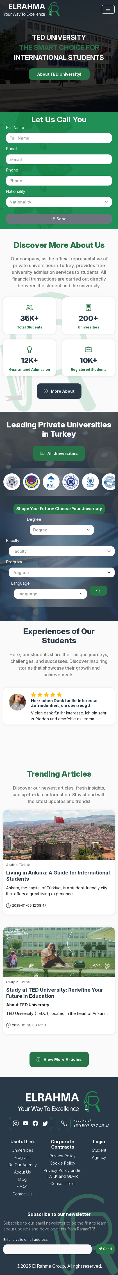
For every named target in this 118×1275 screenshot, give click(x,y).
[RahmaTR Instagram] (16, 1123)
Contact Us (22, 1193)
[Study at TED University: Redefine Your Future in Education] (59, 951)
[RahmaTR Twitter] (45, 1123)
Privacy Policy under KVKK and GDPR (63, 1173)
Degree (34, 519)
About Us (22, 1172)
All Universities (59, 453)
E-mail (11, 148)
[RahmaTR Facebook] (36, 1123)
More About (59, 391)
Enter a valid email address (25, 1239)
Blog (22, 1179)
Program (14, 561)
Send (59, 218)
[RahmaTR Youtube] (26, 1123)
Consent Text (62, 1183)
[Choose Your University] (98, 591)
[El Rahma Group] (31, 9)
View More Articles (59, 1059)
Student (99, 1150)
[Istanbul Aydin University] (70, 481)
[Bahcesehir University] (51, 481)
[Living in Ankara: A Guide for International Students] (59, 834)
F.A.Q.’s (23, 1186)
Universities (22, 1150)
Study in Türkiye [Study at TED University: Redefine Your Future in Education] (18, 982)
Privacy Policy (62, 1155)
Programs (22, 1157)
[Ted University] (31, 481)
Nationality (15, 191)
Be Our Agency (22, 1164)
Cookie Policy (62, 1163)
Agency (99, 1157)
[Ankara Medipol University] (11, 481)
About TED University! (59, 74)
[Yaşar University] (90, 481)
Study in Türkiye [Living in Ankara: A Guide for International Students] (18, 865)
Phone (12, 170)
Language (20, 583)
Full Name (15, 127)
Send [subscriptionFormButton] (105, 1249)
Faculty (12, 540)
